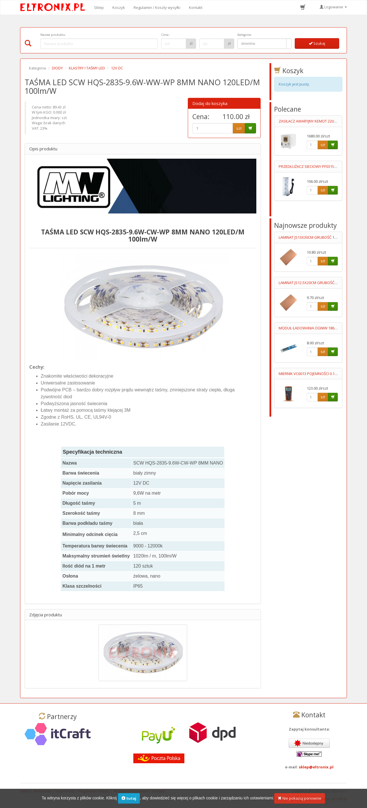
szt (238, 128)
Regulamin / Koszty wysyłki (157, 7)
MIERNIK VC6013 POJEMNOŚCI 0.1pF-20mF (314, 373)
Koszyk (118, 7)
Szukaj (317, 43)
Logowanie (333, 6)
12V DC (117, 68)
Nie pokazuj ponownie (299, 799)
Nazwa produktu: (53, 35)
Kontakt (195, 7)
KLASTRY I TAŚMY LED (87, 68)
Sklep (99, 7)
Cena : (165, 35)
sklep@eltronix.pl (316, 767)
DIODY (57, 68)
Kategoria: (244, 35)
